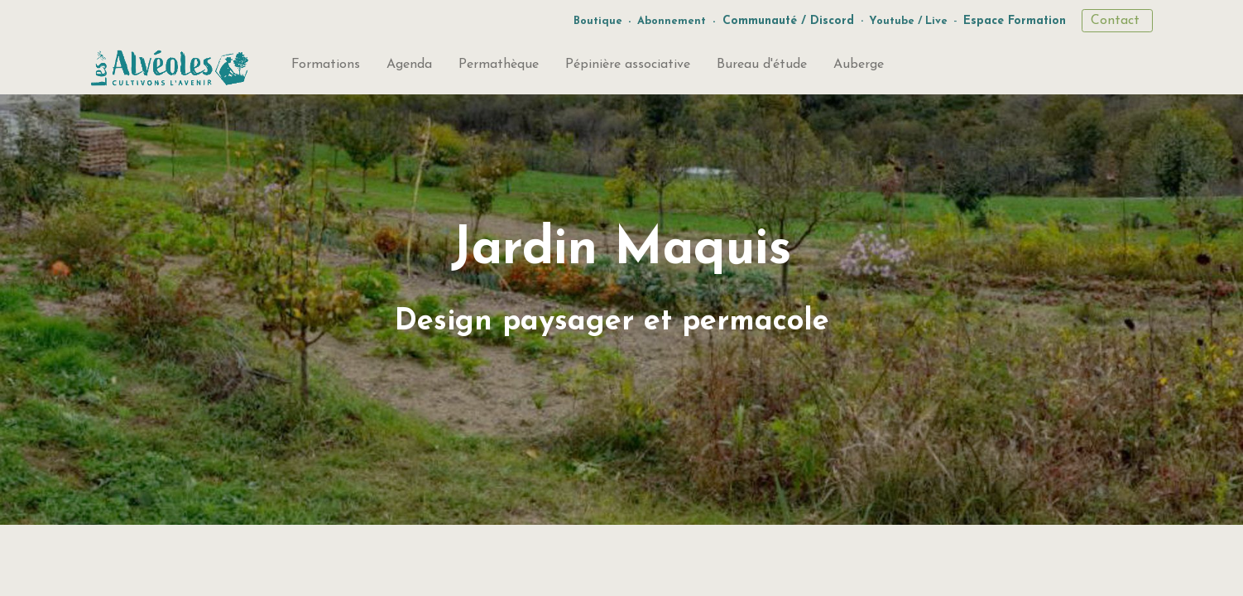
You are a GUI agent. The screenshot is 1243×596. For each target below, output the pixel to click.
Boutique (598, 21)
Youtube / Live (908, 21)
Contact (1117, 20)
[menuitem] (325, 67)
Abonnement (671, 21)
